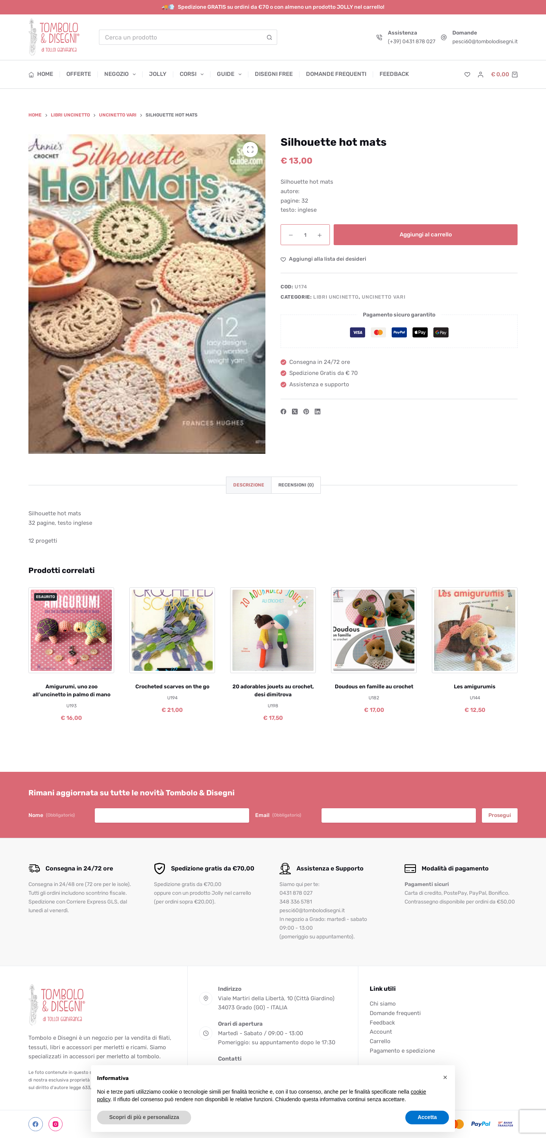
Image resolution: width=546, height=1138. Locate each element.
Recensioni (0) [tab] (296, 485)
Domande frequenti (336, 74)
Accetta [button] (427, 1117)
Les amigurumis (475, 686)
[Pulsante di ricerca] (269, 37)
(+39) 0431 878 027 (411, 41)
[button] (445, 1077)
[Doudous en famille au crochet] (374, 630)
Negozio (121, 74)
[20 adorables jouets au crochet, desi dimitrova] (273, 630)
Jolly (157, 74)
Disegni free (274, 74)
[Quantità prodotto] (305, 234)
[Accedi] (480, 74)
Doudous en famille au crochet (374, 686)
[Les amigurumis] (475, 630)
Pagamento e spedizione (402, 1050)
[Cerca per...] (180, 37)
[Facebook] (283, 411)
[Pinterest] (306, 411)
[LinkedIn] (317, 411)
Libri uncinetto (336, 297)
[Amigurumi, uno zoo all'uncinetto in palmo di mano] (71, 630)
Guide (231, 74)
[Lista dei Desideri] (467, 74)
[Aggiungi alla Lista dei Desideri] (323, 259)
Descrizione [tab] (248, 485)
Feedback (394, 74)
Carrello (380, 1041)
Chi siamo (383, 1003)
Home (40, 74)
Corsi (193, 74)
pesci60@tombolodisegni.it (485, 41)
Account (381, 1031)
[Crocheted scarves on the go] (172, 630)
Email (278, 815)
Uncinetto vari (383, 297)
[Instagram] (56, 1124)
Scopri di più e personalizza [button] (144, 1117)
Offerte (78, 74)
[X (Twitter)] (295, 411)
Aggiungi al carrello (426, 234)
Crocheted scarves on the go (172, 686)
